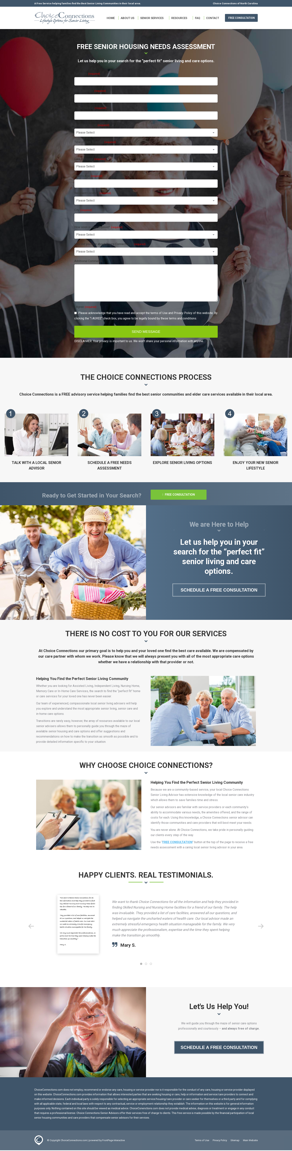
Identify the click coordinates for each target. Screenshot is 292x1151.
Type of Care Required (95, 142)
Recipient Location (92, 193)
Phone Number (90, 108)
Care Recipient (90, 159)
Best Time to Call (91, 125)
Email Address (90, 91)
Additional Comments (88, 261)
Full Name (87, 73)
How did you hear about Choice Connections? (110, 244)
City (83, 210)
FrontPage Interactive (113, 1141)
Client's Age (88, 176)
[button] (31, 926)
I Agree (85, 307)
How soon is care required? (98, 227)
